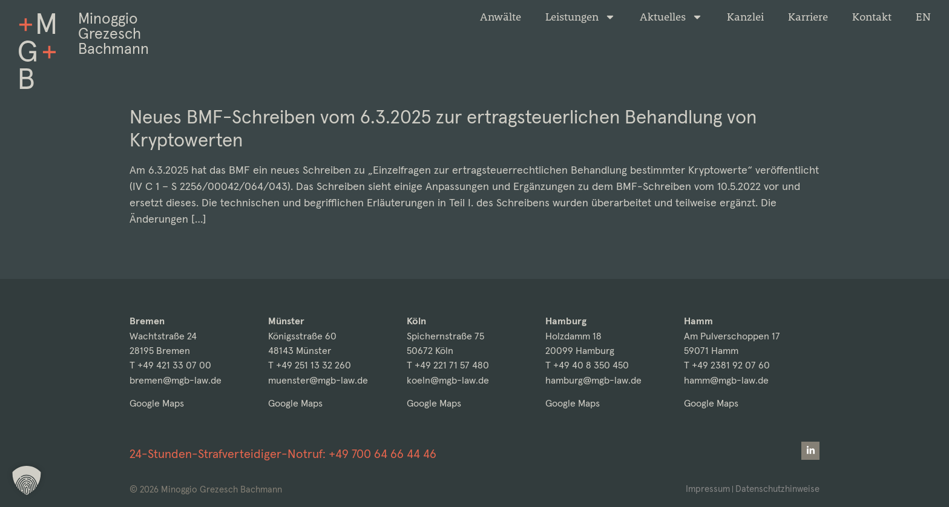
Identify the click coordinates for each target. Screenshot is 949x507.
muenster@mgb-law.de (318, 380)
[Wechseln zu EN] (923, 17)
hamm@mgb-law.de (726, 380)
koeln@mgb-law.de (448, 380)
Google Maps (157, 403)
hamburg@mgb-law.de (593, 380)
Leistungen (580, 17)
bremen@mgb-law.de (176, 380)
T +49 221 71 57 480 (448, 365)
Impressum (708, 488)
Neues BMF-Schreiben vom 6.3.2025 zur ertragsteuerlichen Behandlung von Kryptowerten (443, 128)
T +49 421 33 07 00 (170, 365)
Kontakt (872, 17)
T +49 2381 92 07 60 (727, 365)
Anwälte (500, 17)
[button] (26, 480)
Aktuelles (671, 17)
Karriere (808, 17)
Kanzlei (745, 17)
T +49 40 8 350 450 (587, 365)
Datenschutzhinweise (777, 488)
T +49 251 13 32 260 (309, 365)
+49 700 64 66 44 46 (382, 454)
